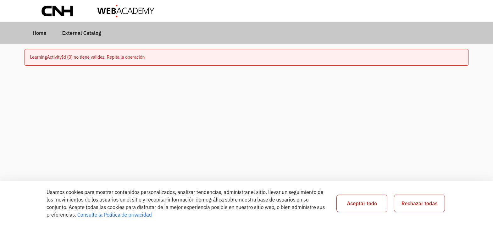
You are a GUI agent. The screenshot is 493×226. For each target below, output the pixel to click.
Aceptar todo (362, 203)
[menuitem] (39, 33)
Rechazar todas (419, 203)
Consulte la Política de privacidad (114, 215)
